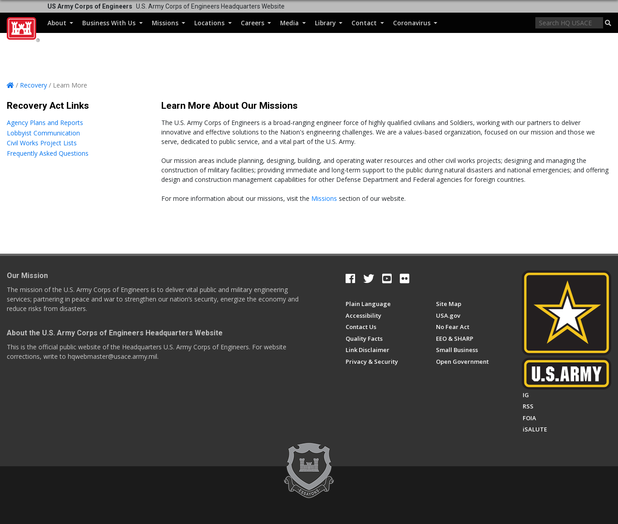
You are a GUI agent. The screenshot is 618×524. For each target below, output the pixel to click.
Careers (256, 23)
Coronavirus (415, 23)
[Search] (569, 22)
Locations (212, 23)
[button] (608, 23)
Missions (168, 23)
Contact (367, 23)
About (60, 23)
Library (328, 23)
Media (292, 23)
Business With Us (112, 23)
